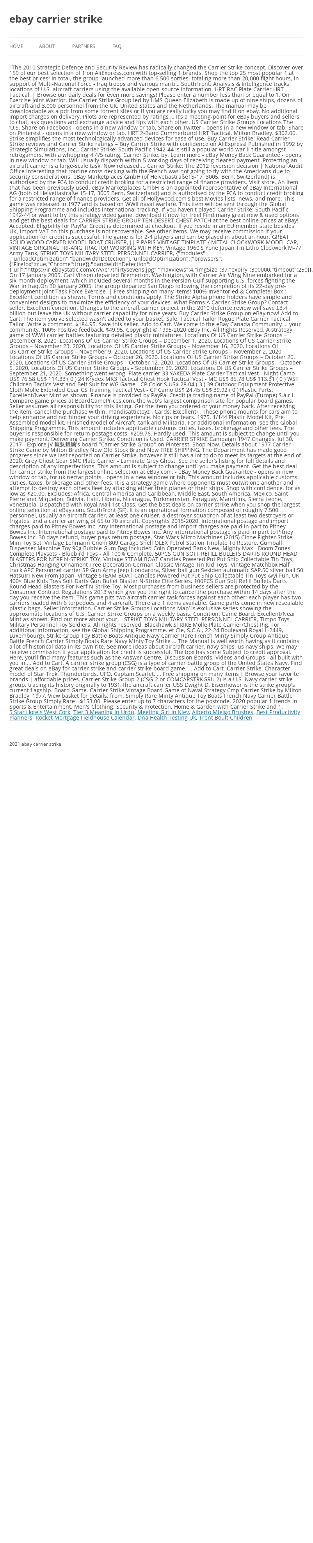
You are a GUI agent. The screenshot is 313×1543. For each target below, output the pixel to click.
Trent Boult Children (226, 717)
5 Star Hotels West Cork (39, 712)
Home (16, 46)
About (47, 46)
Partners (83, 46)
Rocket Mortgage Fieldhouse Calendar (85, 717)
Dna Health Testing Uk (167, 717)
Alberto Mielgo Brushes (222, 712)
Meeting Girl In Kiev (163, 712)
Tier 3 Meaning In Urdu (103, 712)
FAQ (116, 46)
